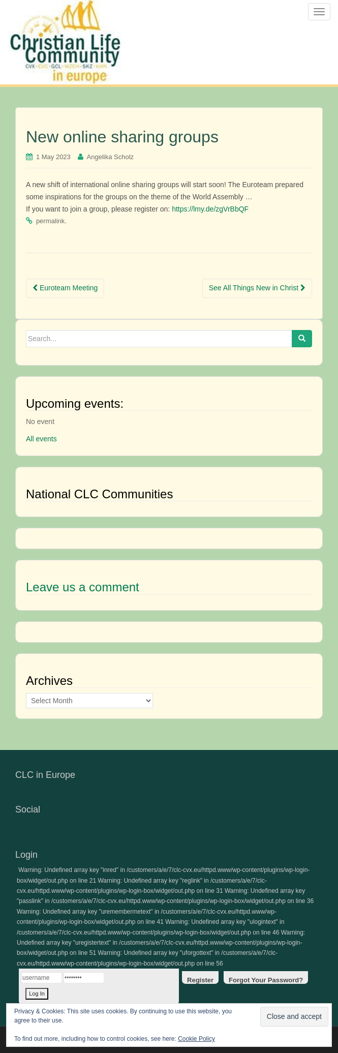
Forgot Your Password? (266, 980)
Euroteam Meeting (65, 288)
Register (200, 980)
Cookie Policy (196, 1038)
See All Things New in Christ (257, 288)
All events (41, 439)
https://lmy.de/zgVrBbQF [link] (210, 209)
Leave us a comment (82, 587)
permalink (50, 221)
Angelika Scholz (110, 157)
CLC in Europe (45, 775)
